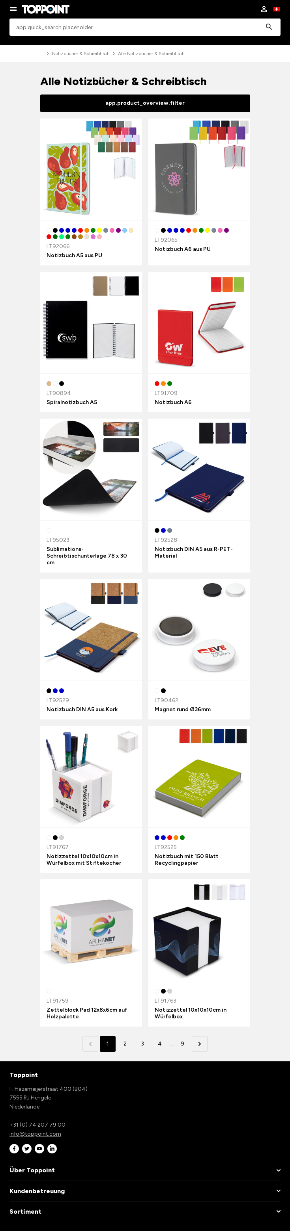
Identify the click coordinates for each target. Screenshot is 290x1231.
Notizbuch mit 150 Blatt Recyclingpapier (187, 859)
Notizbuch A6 (173, 402)
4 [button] (160, 1043)
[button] (200, 1044)
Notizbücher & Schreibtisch (81, 53)
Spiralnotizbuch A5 (72, 402)
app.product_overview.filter (145, 103)
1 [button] (108, 1043)
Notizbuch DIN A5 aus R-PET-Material (194, 552)
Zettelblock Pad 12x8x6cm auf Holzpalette (87, 1013)
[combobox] (145, 27)
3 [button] (142, 1043)
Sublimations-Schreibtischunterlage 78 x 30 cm (87, 556)
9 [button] (182, 1043)
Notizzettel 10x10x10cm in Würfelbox (190, 1013)
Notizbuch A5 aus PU (74, 255)
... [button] (171, 1043)
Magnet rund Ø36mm (183, 709)
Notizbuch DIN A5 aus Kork (82, 709)
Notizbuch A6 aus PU (183, 249)
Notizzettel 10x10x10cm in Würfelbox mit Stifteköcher (84, 859)
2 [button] (125, 1043)
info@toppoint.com (35, 1134)
